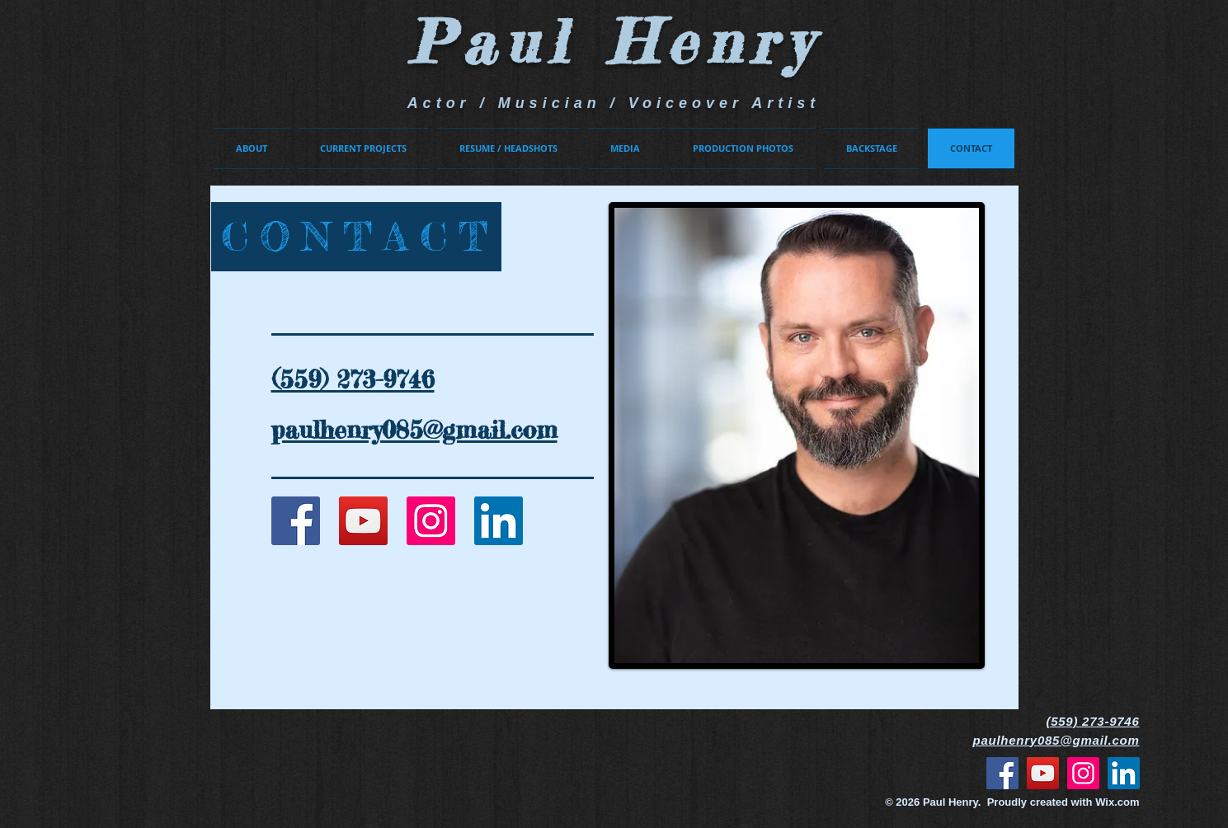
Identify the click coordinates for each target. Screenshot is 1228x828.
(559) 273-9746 (1092, 721)
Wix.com (1117, 802)
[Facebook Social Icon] (295, 520)
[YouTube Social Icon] (363, 520)
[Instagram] (1083, 773)
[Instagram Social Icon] (431, 520)
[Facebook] (1002, 773)
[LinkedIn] (498, 520)
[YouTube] (1043, 773)
